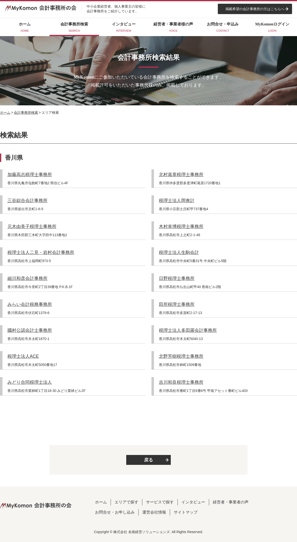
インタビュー (193, 502)
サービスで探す (160, 502)
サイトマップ (186, 512)
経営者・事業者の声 (230, 502)
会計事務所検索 (26, 112)
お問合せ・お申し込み (115, 512)
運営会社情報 (154, 512)
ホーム (5, 112)
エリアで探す (126, 502)
